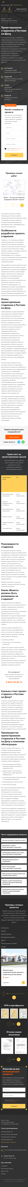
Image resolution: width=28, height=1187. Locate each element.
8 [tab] (11, 204)
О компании (4, 1166)
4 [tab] (14, 203)
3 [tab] (13, 203)
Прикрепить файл (10, 144)
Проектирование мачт (7, 1139)
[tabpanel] (13, 190)
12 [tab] (17, 204)
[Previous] (6, 205)
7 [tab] (10, 204)
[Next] (22, 205)
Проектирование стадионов (8, 1142)
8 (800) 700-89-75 (21, 9)
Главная (3, 18)
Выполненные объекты (7, 1168)
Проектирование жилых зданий (9, 1134)
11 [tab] (16, 204)
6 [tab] (17, 203)
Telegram (18, 441)
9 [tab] (13, 204)
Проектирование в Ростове (9, 20)
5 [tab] (16, 203)
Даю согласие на (14, 149)
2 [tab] (11, 203)
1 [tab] (10, 203)
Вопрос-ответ (4, 1171)
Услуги (9, 18)
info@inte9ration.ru (17, 5)
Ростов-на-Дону (5, 5)
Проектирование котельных (8, 1137)
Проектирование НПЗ (7, 1131)
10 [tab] (14, 204)
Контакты (3, 1173)
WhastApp (23, 441)
